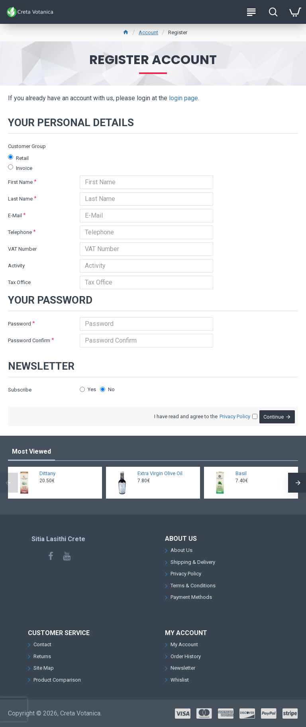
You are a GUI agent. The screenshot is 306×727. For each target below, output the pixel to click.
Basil (241, 473)
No (107, 389)
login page (183, 98)
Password (19, 324)
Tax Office (19, 282)
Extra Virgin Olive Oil (159, 473)
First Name (20, 182)
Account (148, 32)
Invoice (20, 167)
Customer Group (27, 146)
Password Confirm (29, 340)
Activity (16, 266)
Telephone (20, 232)
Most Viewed (31, 451)
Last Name (20, 199)
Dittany (47, 473)
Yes (88, 389)
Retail (18, 157)
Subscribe (19, 390)
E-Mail (15, 215)
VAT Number (22, 249)
